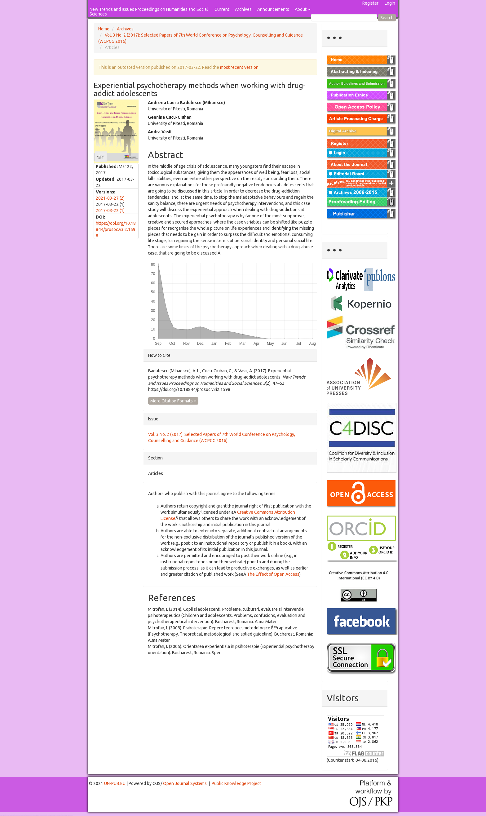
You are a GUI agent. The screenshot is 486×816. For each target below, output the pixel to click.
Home (103, 28)
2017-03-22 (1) (110, 210)
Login (390, 3)
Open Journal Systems (185, 783)
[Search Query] (344, 17)
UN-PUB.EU (115, 783)
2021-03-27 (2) (110, 198)
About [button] (303, 9)
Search (387, 17)
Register (370, 3)
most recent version (239, 67)
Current (221, 9)
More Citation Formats (173, 400)
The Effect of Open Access (273, 574)
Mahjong (25, 815)
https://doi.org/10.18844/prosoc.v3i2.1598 (116, 229)
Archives (243, 9)
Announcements (273, 9)
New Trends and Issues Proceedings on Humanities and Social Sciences (149, 11)
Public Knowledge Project (236, 783)
